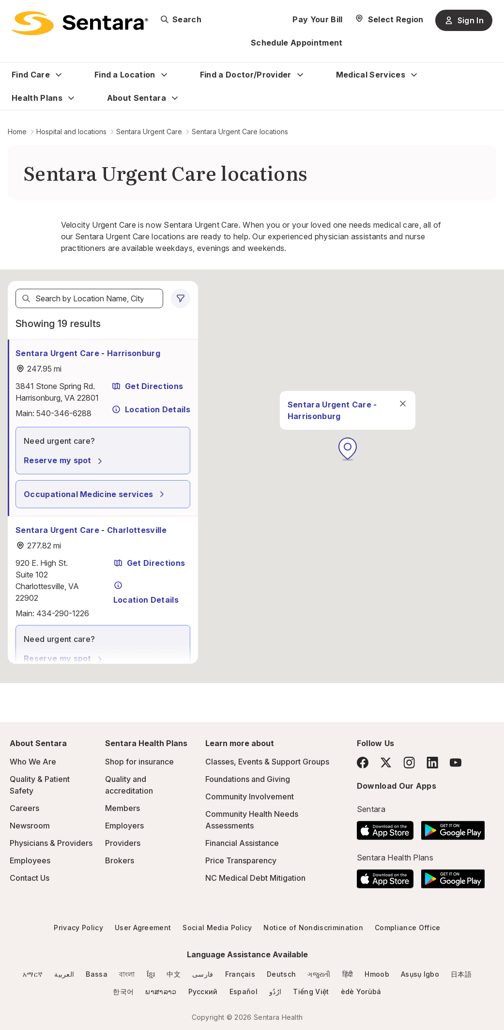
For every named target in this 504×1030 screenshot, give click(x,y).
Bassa (96, 974)
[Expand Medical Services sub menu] (414, 74)
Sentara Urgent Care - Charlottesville (91, 530)
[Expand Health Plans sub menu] (71, 98)
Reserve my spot (64, 460)
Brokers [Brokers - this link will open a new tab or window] (119, 860)
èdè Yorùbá (361, 991)
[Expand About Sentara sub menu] (175, 98)
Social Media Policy (217, 927)
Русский (203, 991)
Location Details (150, 409)
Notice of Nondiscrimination (313, 927)
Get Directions (147, 386)
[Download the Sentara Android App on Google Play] (453, 827)
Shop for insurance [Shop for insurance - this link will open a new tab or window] (139, 761)
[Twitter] (386, 762)
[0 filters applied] (180, 298)
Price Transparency (240, 860)
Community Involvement (249, 796)
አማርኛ (33, 974)
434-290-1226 (62, 613)
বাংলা (127, 974)
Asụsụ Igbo (420, 974)
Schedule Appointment (296, 42)
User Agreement (143, 927)
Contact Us (29, 878)
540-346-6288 (64, 413)
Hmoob (377, 974)
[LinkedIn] (432, 762)
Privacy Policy (78, 927)
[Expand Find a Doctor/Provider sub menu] (300, 74)
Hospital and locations (71, 131)
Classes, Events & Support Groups (267, 761)
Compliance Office (407, 927)
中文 (174, 974)
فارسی (203, 974)
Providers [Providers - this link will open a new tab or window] (122, 843)
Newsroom (30, 825)
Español (243, 991)
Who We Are (33, 761)
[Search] (26, 298)
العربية (64, 974)
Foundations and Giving (247, 779)
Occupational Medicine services (95, 494)
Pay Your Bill (317, 19)
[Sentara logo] (80, 23)
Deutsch (281, 974)
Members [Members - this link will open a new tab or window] (122, 808)
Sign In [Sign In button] (464, 20)
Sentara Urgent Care (149, 131)
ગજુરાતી (318, 974)
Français (240, 974)
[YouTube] (455, 762)
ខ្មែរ (151, 974)
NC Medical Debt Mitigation (255, 878)
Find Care (31, 74)
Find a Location (124, 74)
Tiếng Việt (311, 991)
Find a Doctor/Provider (245, 74)
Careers (24, 808)
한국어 (123, 991)
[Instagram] (409, 762)
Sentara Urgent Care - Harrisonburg (87, 353)
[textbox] (89, 298)
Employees (30, 860)
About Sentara (136, 98)
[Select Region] (389, 19)
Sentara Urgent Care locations (240, 131)
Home (17, 131)
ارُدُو (275, 991)
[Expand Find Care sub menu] (58, 74)
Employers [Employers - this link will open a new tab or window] (124, 825)
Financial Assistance (242, 843)
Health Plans (37, 98)
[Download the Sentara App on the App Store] (385, 827)
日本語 (461, 974)
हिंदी (347, 974)
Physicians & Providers (51, 843)
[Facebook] (362, 762)
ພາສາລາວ (160, 991)
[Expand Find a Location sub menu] (164, 74)
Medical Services (370, 74)
